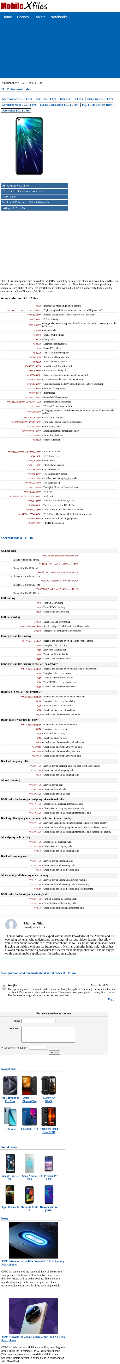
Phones (23, 17)
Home (7, 17)
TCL (23, 82)
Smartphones (9, 82)
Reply (111, 999)
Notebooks (59, 17)
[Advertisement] (60, 51)
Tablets (39, 17)
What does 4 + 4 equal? (14, 1050)
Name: (15, 1020)
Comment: (13, 1028)
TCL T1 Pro (35, 82)
